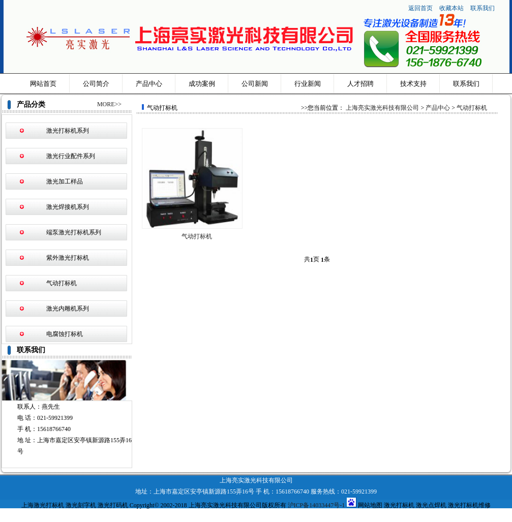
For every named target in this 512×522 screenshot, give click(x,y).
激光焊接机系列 (67, 206)
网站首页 (43, 83)
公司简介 (96, 83)
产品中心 (149, 83)
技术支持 (413, 83)
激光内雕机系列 (67, 308)
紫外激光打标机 (67, 257)
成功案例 (202, 83)
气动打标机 (61, 283)
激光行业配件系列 (70, 156)
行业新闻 (307, 83)
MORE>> (109, 104)
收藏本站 (452, 8)
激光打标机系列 (67, 130)
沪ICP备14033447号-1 (316, 505)
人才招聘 (360, 83)
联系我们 (482, 8)
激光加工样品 (64, 181)
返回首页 (420, 8)
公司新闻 (255, 83)
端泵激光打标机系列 (73, 232)
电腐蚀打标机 (64, 333)
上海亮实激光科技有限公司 (382, 107)
